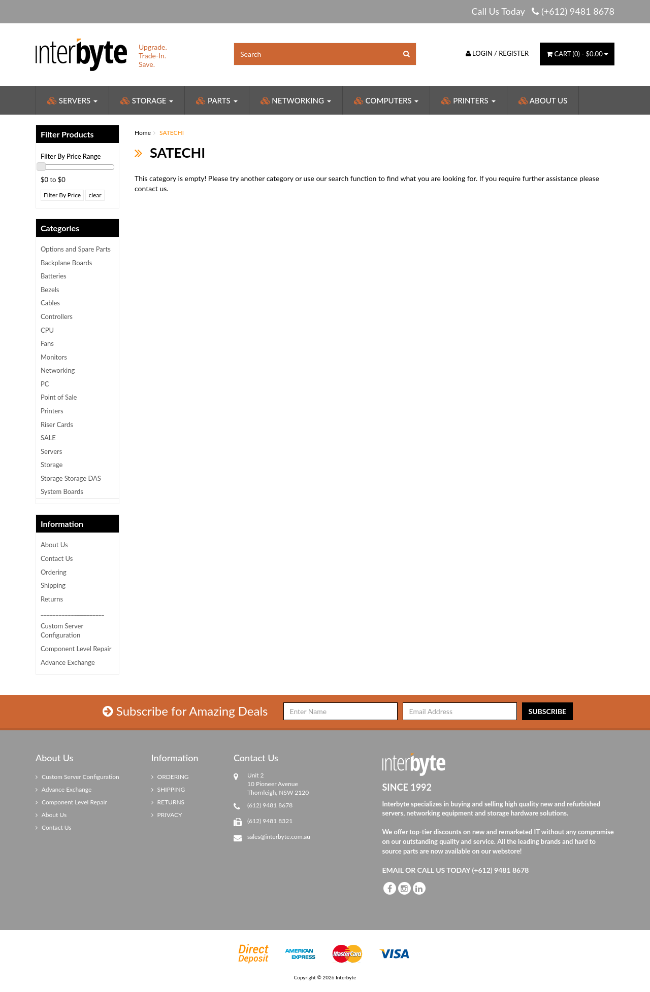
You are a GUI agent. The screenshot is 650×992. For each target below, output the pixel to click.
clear (94, 195)
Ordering (54, 572)
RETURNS (168, 802)
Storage (146, 100)
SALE (48, 438)
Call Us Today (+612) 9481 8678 (542, 11)
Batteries (54, 276)
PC (45, 384)
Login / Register (497, 53)
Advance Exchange (68, 662)
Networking (296, 100)
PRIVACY (166, 815)
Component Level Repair (76, 649)
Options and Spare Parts (76, 249)
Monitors (54, 357)
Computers (386, 100)
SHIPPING (168, 789)
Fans (47, 343)
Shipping (53, 585)
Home (143, 132)
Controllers (57, 316)
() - (577, 54)
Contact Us (57, 558)
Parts (216, 100)
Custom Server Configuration (62, 631)
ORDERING (170, 777)
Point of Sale (59, 397)
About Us (543, 100)
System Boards (62, 491)
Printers (468, 100)
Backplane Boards (66, 263)
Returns (52, 599)
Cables (50, 303)
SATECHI (171, 132)
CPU (47, 330)
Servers (72, 100)
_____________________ (72, 612)
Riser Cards (57, 424)
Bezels (50, 290)
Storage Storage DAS (71, 478)
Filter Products (67, 134)
